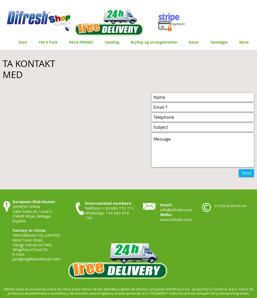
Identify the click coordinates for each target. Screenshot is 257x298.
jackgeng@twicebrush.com (37, 258)
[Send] (246, 173)
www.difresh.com (176, 219)
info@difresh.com (176, 209)
